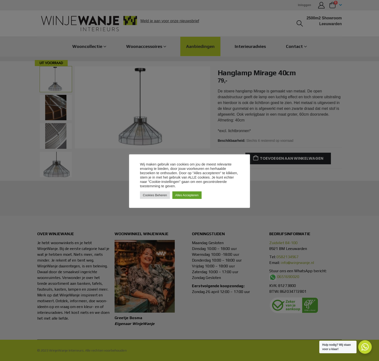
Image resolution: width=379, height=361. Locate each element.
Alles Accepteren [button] (187, 195)
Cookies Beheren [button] (155, 195)
